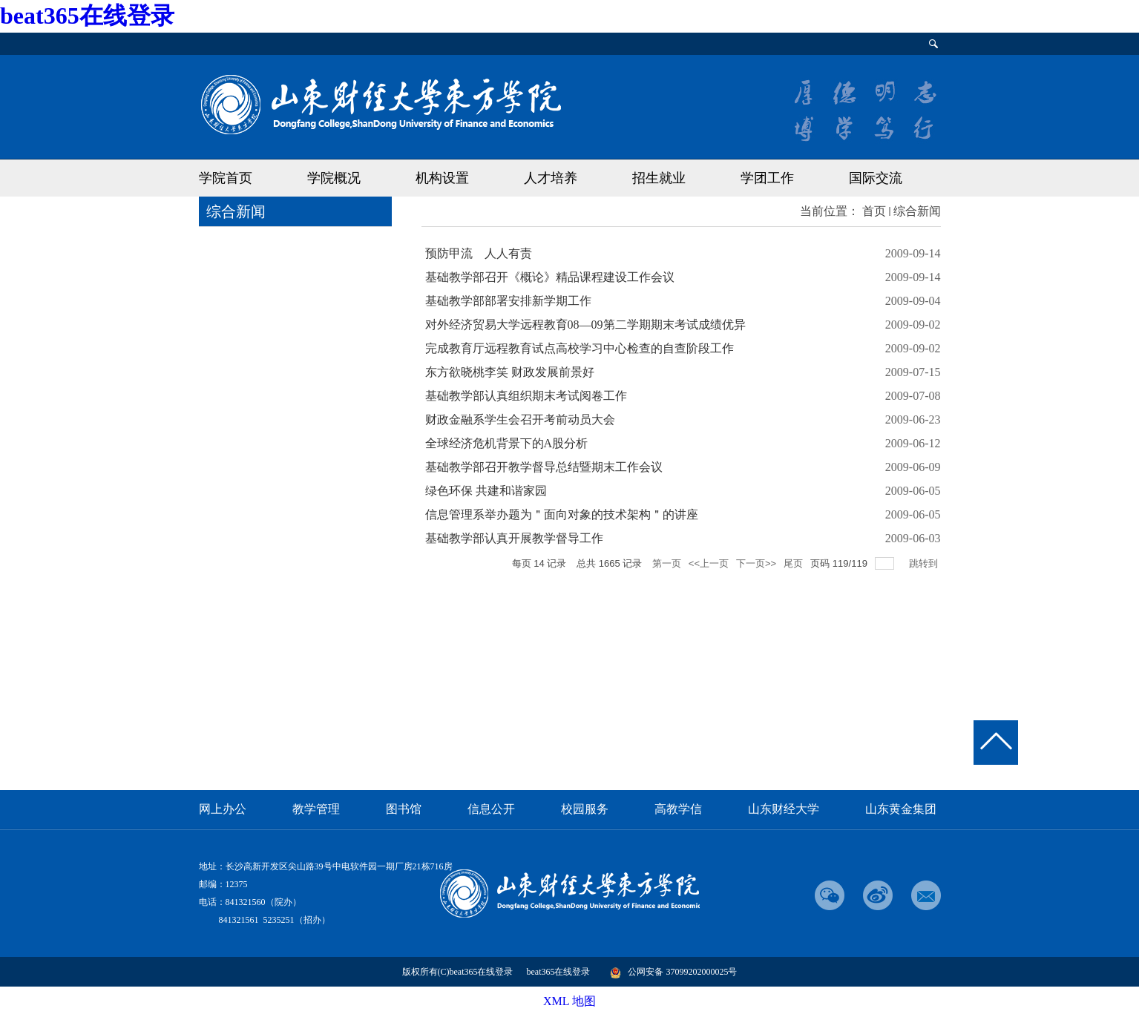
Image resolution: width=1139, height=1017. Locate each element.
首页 (874, 211)
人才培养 (550, 178)
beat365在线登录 (87, 15)
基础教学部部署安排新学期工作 (508, 300)
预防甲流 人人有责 (478, 253)
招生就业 (659, 178)
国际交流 (875, 178)
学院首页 (225, 178)
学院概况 (334, 178)
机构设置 (442, 178)
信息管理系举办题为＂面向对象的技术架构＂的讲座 (561, 514)
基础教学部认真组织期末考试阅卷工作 (526, 395)
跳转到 (925, 563)
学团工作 (767, 178)
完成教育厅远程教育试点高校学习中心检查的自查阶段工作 (579, 348)
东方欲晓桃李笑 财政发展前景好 (509, 372)
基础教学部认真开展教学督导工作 (514, 538)
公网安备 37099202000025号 (673, 972)
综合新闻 (917, 211)
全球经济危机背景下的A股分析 (506, 443)
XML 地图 (569, 1001)
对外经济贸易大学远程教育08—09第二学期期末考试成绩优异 (585, 324)
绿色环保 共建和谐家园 (486, 490)
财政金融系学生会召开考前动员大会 (520, 419)
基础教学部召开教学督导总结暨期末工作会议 (544, 467)
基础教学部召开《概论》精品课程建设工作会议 (549, 277)
